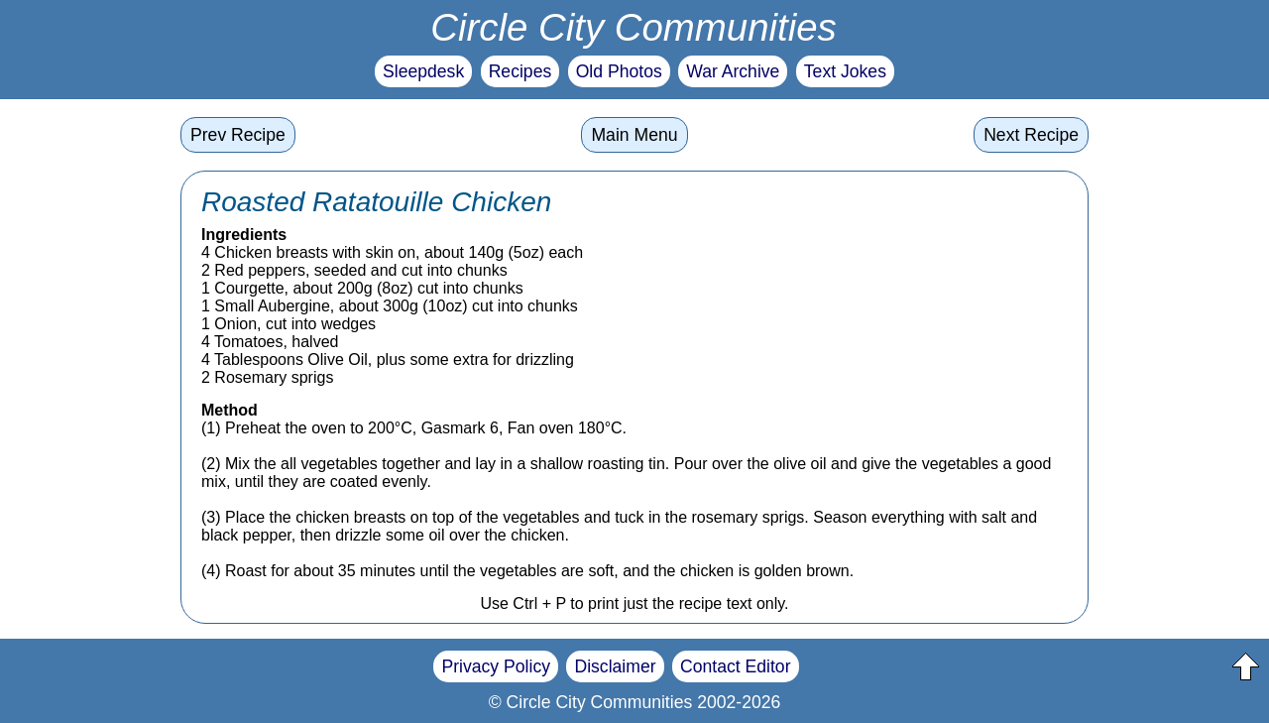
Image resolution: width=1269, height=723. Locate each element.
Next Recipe (1031, 135)
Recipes (520, 71)
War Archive (732, 71)
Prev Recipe (238, 135)
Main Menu (634, 135)
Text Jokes (845, 71)
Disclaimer (614, 666)
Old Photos (619, 71)
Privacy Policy (495, 666)
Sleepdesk (423, 71)
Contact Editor (735, 666)
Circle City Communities (633, 27)
